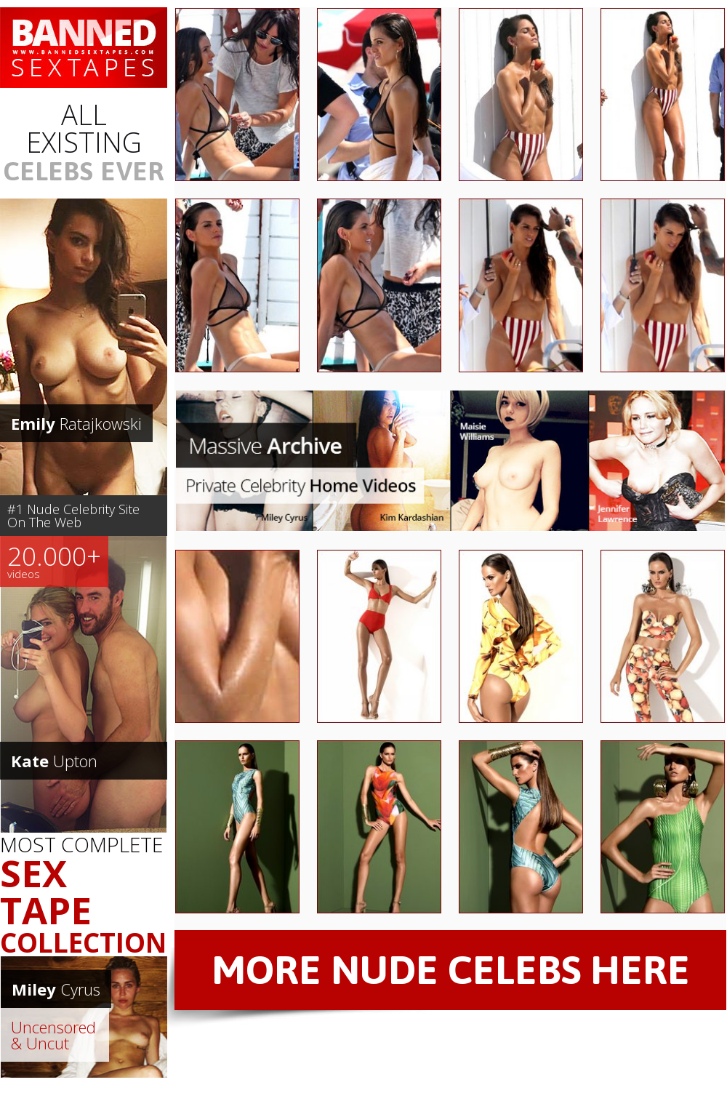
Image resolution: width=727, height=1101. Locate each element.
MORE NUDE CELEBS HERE (451, 970)
